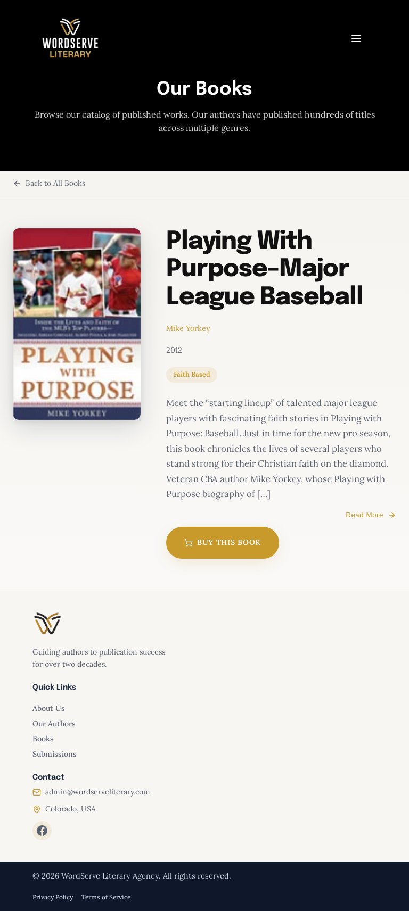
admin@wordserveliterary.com (97, 792)
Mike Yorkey (188, 328)
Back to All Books (49, 183)
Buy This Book (222, 542)
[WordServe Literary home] (70, 38)
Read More (371, 515)
